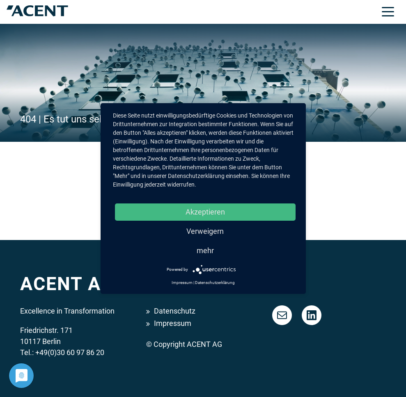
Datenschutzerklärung (215, 282)
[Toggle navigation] (387, 11)
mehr (205, 250)
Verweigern (205, 231)
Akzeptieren (205, 212)
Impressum (172, 323)
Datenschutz (174, 311)
